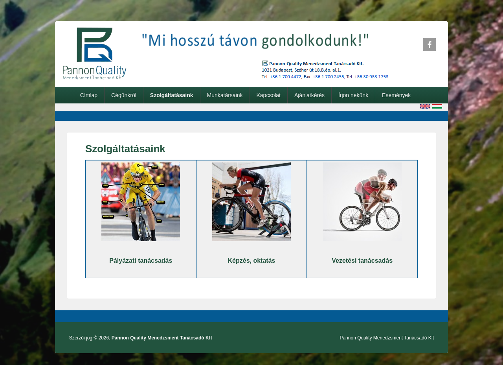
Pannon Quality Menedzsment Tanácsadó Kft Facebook (429, 44)
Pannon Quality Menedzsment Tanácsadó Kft (162, 338)
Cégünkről (123, 95)
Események (396, 95)
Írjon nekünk (353, 95)
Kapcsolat (268, 95)
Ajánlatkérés (309, 95)
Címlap (88, 95)
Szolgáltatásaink (171, 95)
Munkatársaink (224, 95)
